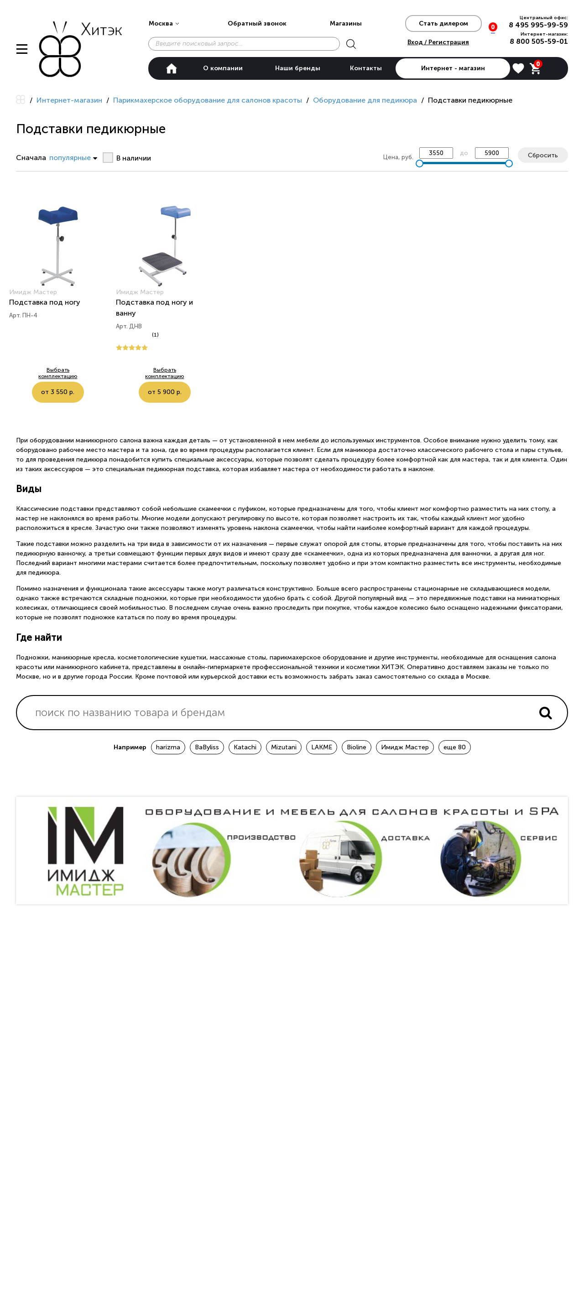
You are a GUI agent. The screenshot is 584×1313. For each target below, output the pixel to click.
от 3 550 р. (81, 375)
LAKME (321, 747)
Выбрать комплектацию (32, 374)
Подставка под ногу (44, 302)
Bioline (356, 747)
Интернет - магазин (453, 68)
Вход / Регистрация (438, 42)
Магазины (346, 23)
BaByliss (207, 747)
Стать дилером (443, 23)
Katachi (245, 747)
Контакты (366, 68)
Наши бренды (297, 68)
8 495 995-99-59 (538, 25)
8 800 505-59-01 (539, 41)
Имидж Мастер (405, 747)
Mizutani (284, 747)
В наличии (133, 158)
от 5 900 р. (187, 375)
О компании (223, 68)
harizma (168, 747)
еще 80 (454, 747)
